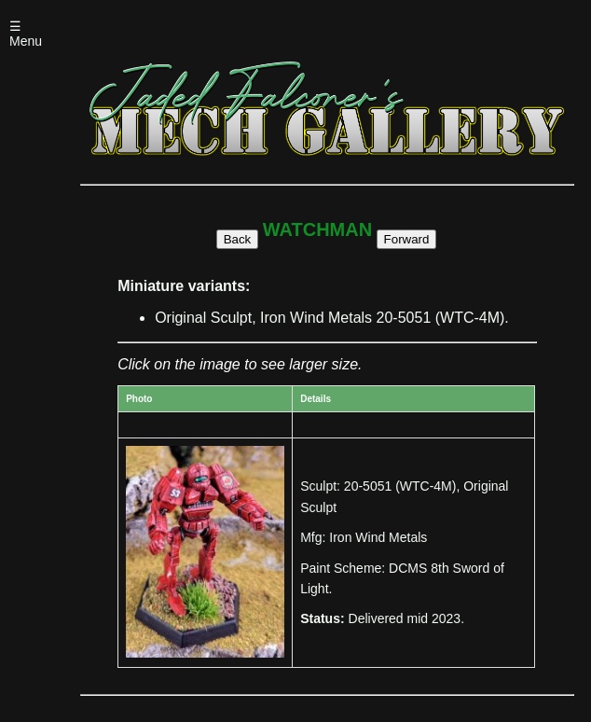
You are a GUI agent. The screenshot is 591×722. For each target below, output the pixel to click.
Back (238, 239)
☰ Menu (25, 34)
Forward (407, 239)
